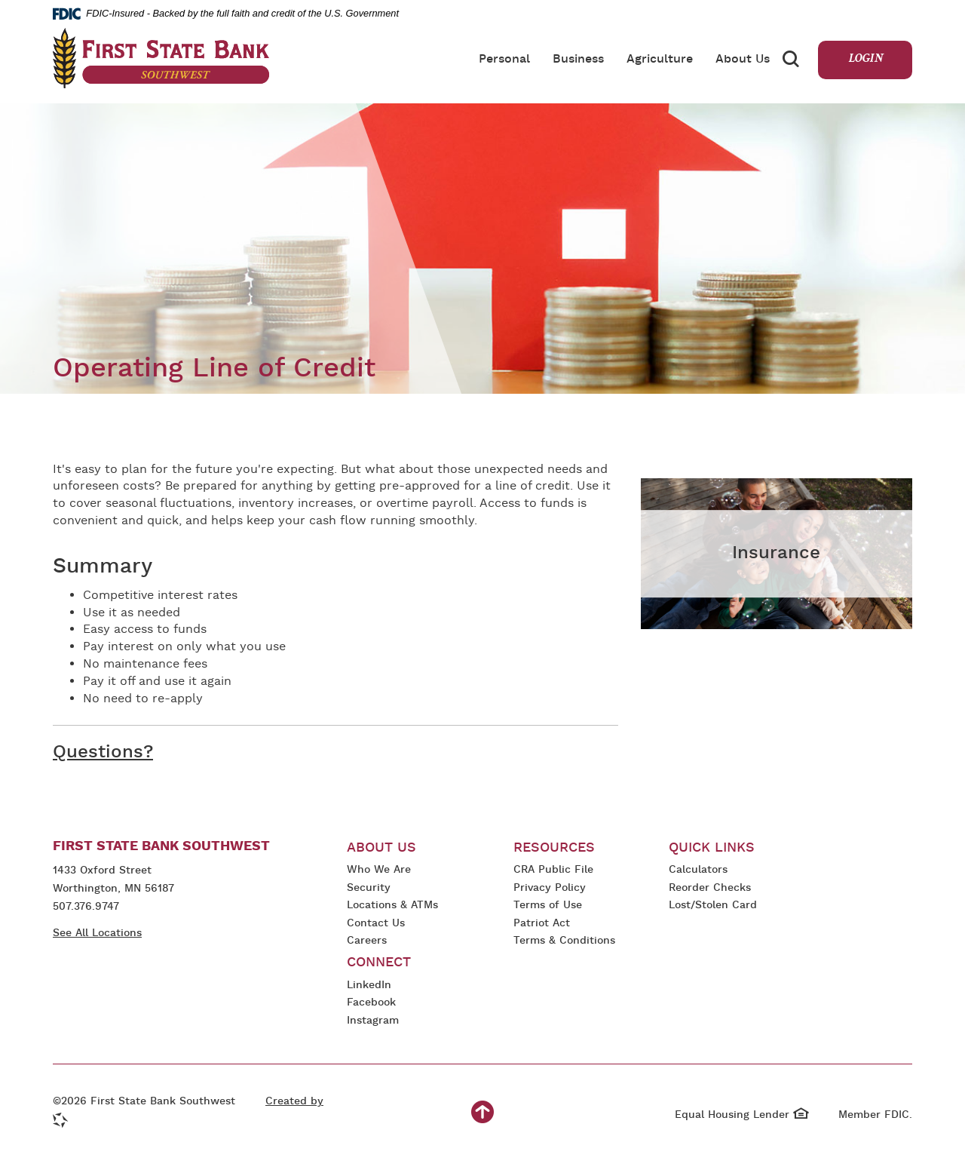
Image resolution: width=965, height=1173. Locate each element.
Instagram (378, 1022)
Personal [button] (504, 59)
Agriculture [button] (659, 59)
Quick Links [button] (712, 848)
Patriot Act (541, 924)
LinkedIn (371, 986)
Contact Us (376, 924)
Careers (367, 941)
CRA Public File (553, 871)
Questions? (103, 753)
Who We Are (379, 870)
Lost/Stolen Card (713, 905)
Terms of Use (547, 905)
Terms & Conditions (564, 942)
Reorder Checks (710, 889)
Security (369, 888)
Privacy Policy (549, 889)
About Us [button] (742, 59)
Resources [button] (554, 848)
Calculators (698, 870)
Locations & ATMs (392, 905)
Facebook (371, 1004)
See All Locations (97, 933)
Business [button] (578, 59)
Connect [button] (379, 962)
